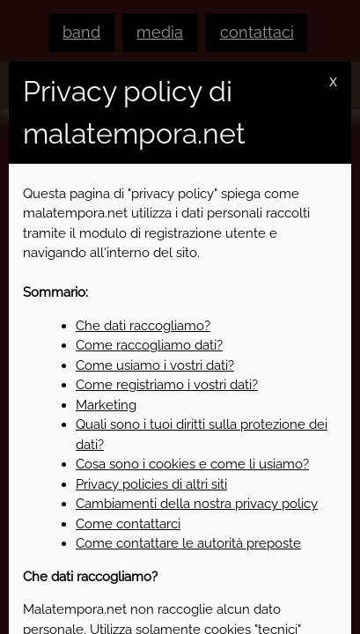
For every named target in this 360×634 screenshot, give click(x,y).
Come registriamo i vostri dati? (167, 385)
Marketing (106, 405)
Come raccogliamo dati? (149, 345)
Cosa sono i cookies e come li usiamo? (192, 464)
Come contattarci (128, 524)
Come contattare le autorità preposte (188, 543)
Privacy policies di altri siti (151, 484)
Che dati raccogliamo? (143, 326)
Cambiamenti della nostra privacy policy (197, 504)
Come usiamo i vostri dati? (155, 365)
